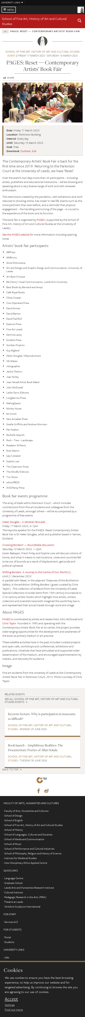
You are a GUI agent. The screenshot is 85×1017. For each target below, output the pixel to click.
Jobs (6, 957)
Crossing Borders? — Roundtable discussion (28, 545)
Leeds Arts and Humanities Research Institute (29, 888)
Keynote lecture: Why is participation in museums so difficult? (42, 716)
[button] (79, 21)
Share (10, 77)
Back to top (10, 769)
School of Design (13, 815)
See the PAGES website (15, 234)
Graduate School (13, 883)
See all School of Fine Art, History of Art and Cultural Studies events (41, 700)
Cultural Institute (13, 892)
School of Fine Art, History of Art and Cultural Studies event (42, 54)
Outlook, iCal (28, 151)
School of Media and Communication (24, 839)
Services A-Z (11, 922)
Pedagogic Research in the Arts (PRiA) (25, 897)
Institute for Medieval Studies (20, 858)
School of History (13, 830)
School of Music (12, 844)
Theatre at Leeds (13, 902)
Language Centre (13, 878)
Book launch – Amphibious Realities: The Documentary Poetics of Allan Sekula (35, 747)
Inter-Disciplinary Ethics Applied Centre (25, 863)
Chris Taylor (9, 623)
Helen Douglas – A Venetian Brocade (23, 522)
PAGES (41, 220)
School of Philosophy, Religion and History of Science (32, 853)
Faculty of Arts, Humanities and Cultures (26, 811)
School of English (13, 820)
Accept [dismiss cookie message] (11, 999)
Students (9, 942)
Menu (10, 10)
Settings (10, 1005)
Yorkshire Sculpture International (22, 906)
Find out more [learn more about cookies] (14, 1009)
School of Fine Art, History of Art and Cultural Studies (40, 727)
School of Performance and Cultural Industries (29, 849)
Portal (7, 937)
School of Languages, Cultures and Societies (28, 834)
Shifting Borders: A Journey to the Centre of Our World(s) (36, 572)
